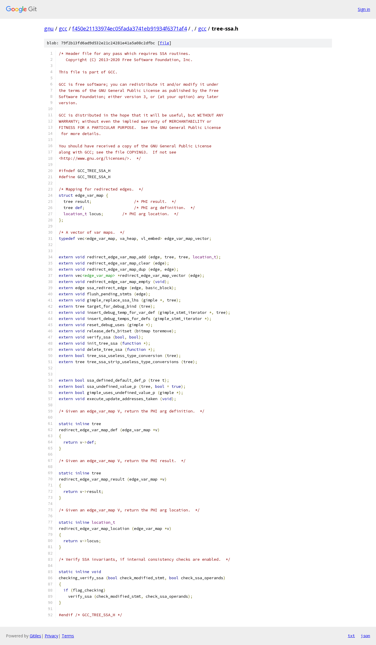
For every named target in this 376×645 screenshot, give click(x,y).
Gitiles (35, 636)
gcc (63, 28)
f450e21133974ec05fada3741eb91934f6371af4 (129, 28)
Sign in (364, 9)
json (365, 635)
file (164, 43)
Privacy (51, 636)
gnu (49, 28)
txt (351, 635)
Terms (68, 636)
